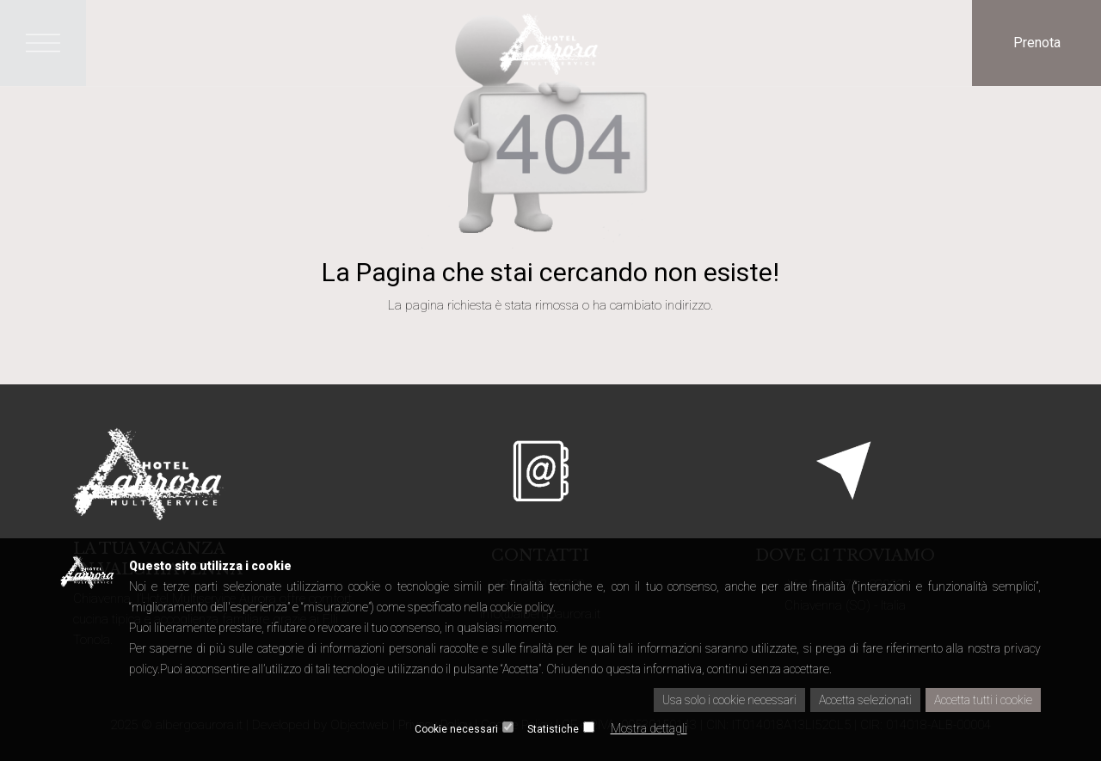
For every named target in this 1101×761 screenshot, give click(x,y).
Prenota (1037, 42)
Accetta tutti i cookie (983, 700)
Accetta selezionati (865, 700)
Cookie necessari (456, 729)
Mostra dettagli (649, 728)
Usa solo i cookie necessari (729, 700)
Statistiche (553, 729)
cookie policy (521, 607)
